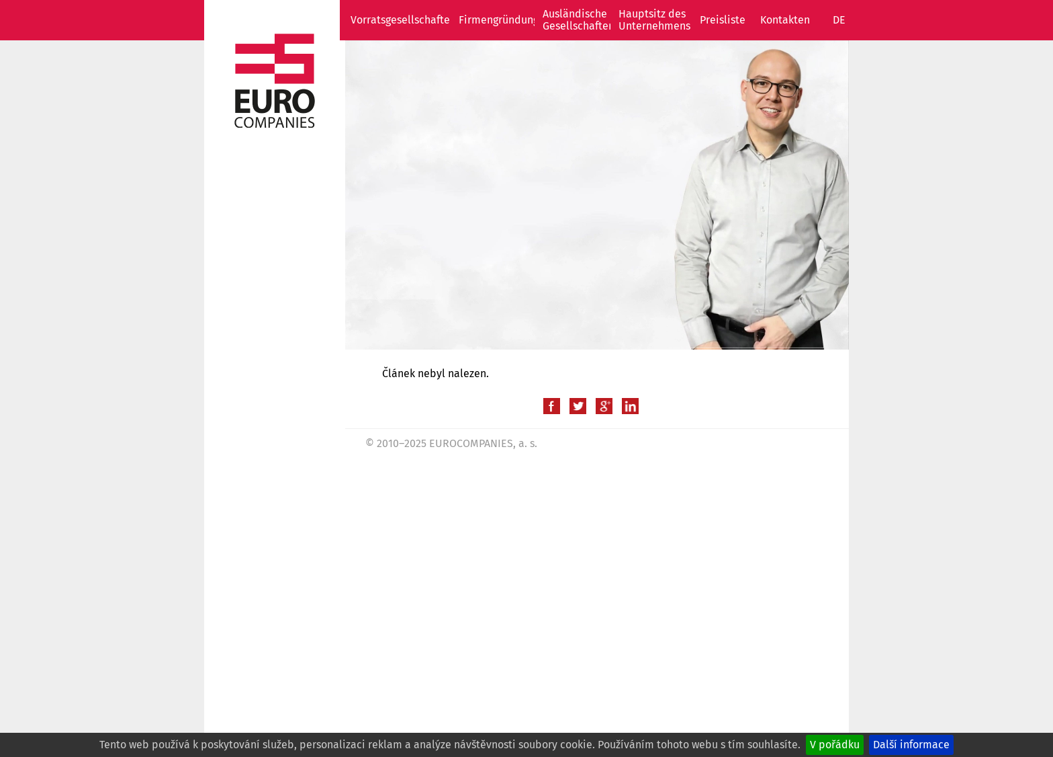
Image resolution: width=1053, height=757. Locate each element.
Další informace (911, 744)
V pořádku (835, 744)
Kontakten (785, 19)
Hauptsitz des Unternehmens (654, 19)
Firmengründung (499, 19)
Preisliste (722, 19)
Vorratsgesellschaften (403, 19)
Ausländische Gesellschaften (578, 19)
